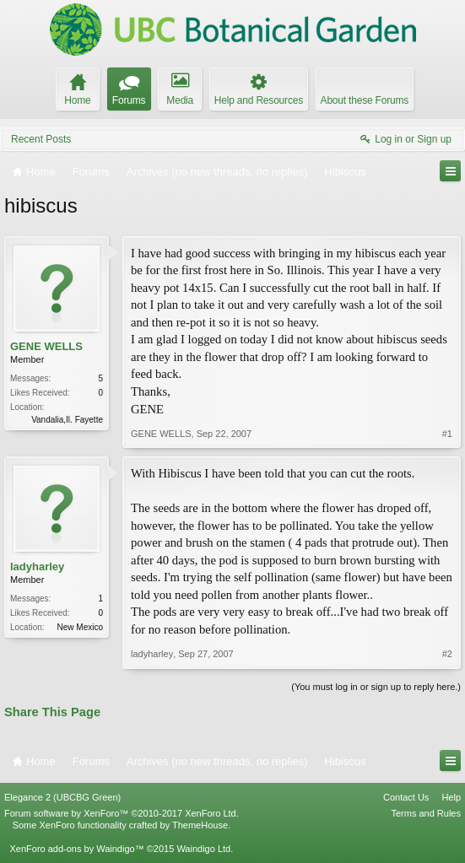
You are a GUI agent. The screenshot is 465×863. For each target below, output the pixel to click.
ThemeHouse (200, 825)
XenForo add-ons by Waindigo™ (76, 849)
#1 (447, 434)
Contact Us (406, 797)
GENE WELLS (46, 346)
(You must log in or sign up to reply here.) (376, 687)
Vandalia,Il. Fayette (67, 419)
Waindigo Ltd (203, 849)
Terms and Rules (426, 813)
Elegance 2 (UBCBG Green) (62, 797)
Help (451, 797)
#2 (447, 654)
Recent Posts (41, 139)
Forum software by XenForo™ (121, 813)
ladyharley (37, 566)
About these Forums (364, 100)
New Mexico (80, 627)
